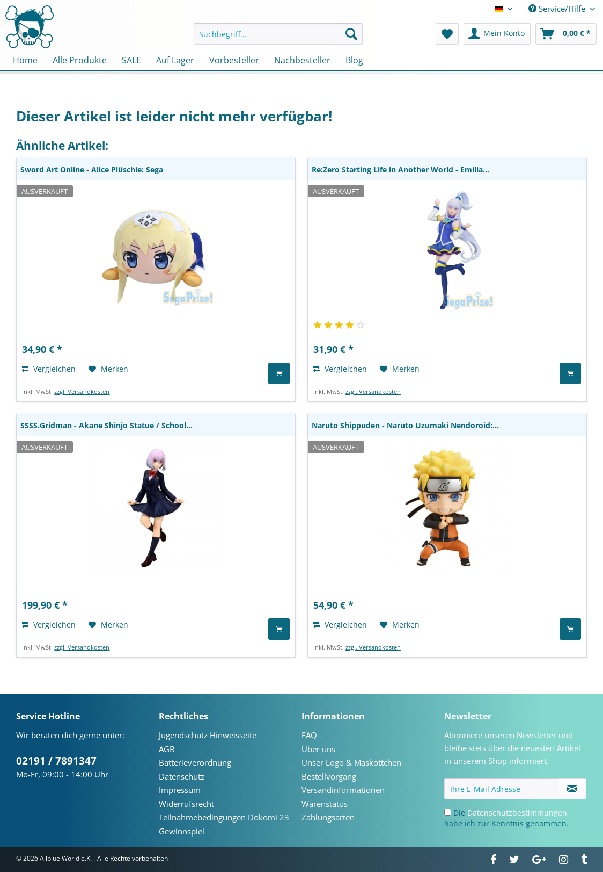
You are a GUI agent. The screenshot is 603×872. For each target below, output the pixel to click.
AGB (167, 749)
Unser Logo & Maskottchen (351, 762)
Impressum (180, 789)
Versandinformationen (343, 789)
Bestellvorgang (329, 776)
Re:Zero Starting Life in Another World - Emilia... (400, 169)
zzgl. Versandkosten (81, 391)
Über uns (318, 749)
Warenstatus (325, 803)
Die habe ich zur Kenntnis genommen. (506, 818)
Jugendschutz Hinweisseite (207, 735)
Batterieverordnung (195, 762)
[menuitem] (278, 39)
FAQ (309, 735)
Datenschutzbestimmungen (517, 813)
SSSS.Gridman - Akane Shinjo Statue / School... (106, 425)
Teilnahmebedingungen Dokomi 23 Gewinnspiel (224, 824)
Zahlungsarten (328, 817)
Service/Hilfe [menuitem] (557, 8)
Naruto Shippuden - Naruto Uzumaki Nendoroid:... (405, 425)
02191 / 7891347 (56, 761)
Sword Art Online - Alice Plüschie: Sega (91, 169)
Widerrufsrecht (186, 803)
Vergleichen (49, 369)
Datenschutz (181, 776)
